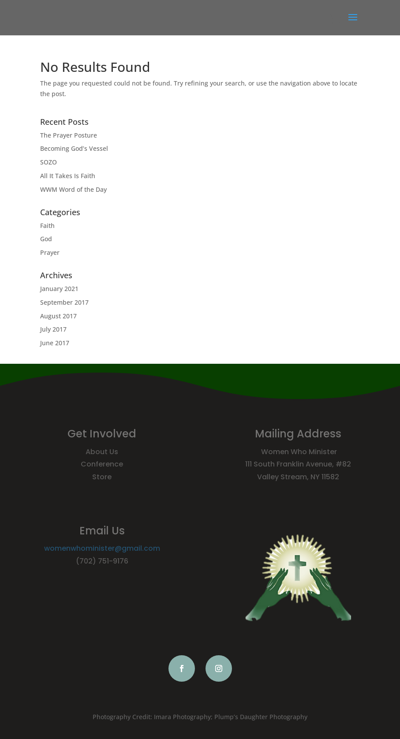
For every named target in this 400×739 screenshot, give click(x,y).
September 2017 (64, 302)
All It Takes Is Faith (67, 176)
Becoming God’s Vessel (74, 148)
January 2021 (59, 288)
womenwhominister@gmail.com (102, 548)
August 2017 (58, 316)
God (46, 239)
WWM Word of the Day (73, 189)
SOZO (48, 162)
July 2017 (53, 329)
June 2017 (54, 343)
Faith (47, 225)
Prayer (50, 252)
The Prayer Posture (68, 135)
